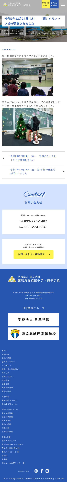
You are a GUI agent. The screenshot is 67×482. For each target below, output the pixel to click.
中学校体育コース (9, 404)
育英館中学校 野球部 (11, 448)
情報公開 (5, 384)
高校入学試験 (7, 417)
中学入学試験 (7, 413)
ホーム (4, 351)
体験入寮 (5, 428)
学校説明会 (6, 391)
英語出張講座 (7, 388)
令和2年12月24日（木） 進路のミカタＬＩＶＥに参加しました (33, 158)
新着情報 (5, 380)
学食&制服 (6, 437)
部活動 (4, 456)
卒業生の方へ (7, 377)
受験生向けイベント (10, 409)
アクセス (5, 373)
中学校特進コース (9, 400)
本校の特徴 (6, 358)
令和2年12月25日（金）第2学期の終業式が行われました (32, 171)
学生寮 (4, 459)
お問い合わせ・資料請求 (31, 254)
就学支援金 (6, 420)
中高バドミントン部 (10, 452)
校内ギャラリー (8, 362)
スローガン (6, 365)
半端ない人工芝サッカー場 (13, 463)
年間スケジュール (9, 441)
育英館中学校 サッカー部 (12, 444)
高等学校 (5, 397)
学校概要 (5, 354)
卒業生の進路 (7, 432)
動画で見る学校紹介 (10, 369)
